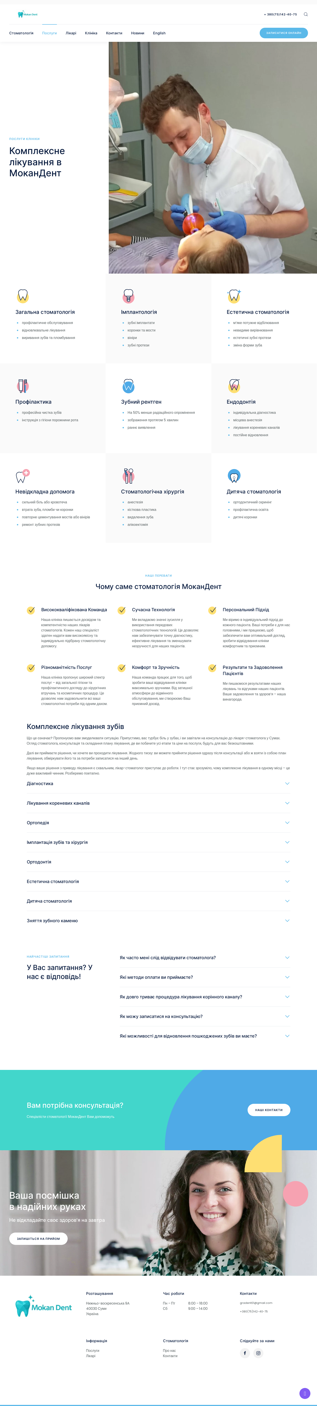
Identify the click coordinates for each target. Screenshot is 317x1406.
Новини (137, 33)
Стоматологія (21, 33)
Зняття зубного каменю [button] (52, 920)
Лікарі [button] (71, 33)
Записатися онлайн (283, 33)
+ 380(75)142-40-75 (280, 14)
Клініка (91, 33)
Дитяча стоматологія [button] (49, 901)
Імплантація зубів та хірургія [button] (57, 842)
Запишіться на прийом (38, 1238)
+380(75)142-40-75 (254, 1311)
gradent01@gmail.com (256, 1303)
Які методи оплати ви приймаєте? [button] (156, 977)
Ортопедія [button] (38, 822)
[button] (306, 14)
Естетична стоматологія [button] (53, 881)
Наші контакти (269, 1110)
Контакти (114, 33)
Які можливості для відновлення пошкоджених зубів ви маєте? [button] (188, 1036)
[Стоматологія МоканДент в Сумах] (43, 1306)
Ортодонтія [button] (39, 862)
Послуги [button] (49, 33)
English (159, 33)
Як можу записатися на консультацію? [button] (161, 1016)
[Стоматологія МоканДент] (27, 14)
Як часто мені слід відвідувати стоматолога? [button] (168, 957)
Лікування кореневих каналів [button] (58, 803)
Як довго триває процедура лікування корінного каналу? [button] (181, 996)
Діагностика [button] (40, 783)
